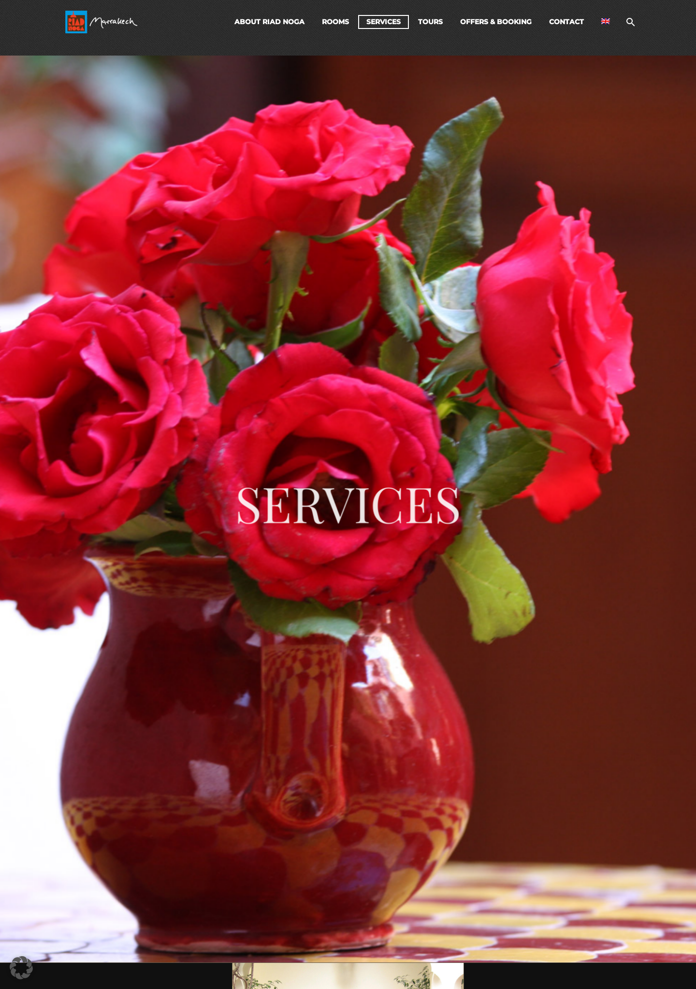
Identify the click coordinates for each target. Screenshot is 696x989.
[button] (21, 968)
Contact (566, 21)
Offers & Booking (496, 21)
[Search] (629, 22)
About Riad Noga (269, 21)
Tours (430, 21)
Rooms (335, 21)
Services (383, 21)
